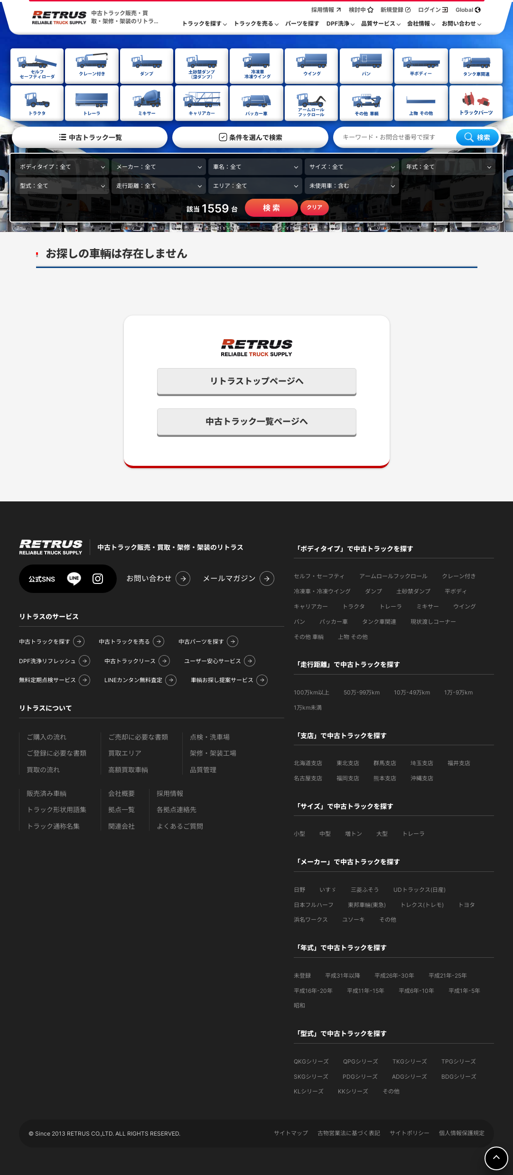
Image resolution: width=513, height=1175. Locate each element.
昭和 (299, 1004)
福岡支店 (347, 777)
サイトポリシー (409, 1132)
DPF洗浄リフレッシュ (47, 660)
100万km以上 (311, 691)
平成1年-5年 (464, 989)
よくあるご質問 (180, 825)
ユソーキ (353, 918)
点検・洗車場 (210, 736)
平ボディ (456, 590)
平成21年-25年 (448, 974)
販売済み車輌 (46, 792)
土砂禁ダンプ (413, 590)
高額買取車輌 (128, 769)
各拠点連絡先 (176, 809)
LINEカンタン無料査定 (133, 679)
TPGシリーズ (458, 1060)
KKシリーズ (353, 1090)
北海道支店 (308, 762)
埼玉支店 (421, 762)
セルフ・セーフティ (319, 575)
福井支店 (459, 762)
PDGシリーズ (360, 1075)
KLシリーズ (309, 1090)
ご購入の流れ (46, 736)
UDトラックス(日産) (419, 888)
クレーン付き (459, 575)
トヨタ (466, 903)
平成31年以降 (342, 974)
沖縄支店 (421, 777)
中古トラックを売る (124, 640)
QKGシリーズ (311, 1060)
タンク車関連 (379, 620)
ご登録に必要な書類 (56, 752)
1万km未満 (308, 706)
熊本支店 (384, 777)
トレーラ (390, 605)
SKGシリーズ (311, 1075)
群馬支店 (384, 762)
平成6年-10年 (416, 989)
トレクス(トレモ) (422, 903)
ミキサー (427, 605)
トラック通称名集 (53, 825)
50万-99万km (362, 691)
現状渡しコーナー (433, 620)
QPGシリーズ (360, 1060)
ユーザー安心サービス (212, 660)
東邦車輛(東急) (367, 903)
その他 (387, 918)
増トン (353, 832)
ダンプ (373, 590)
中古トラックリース (130, 660)
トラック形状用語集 (56, 809)
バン (299, 620)
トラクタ (353, 605)
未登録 (302, 974)
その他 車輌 (309, 635)
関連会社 (121, 825)
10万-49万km (412, 691)
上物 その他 (353, 635)
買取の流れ (43, 769)
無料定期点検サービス (47, 679)
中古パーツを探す (201, 640)
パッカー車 (333, 620)
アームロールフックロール (393, 575)
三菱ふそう (365, 888)
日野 (299, 888)
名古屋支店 (308, 777)
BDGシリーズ (458, 1075)
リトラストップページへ (257, 380)
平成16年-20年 (313, 989)
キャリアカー (311, 605)
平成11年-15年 (365, 989)
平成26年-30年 (394, 974)
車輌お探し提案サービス (222, 679)
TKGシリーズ (409, 1060)
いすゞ (327, 888)
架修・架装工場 (213, 752)
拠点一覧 (121, 809)
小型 (299, 832)
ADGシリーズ (409, 1075)
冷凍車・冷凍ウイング (322, 590)
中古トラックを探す (44, 640)
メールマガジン (229, 577)
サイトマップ (291, 1132)
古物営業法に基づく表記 (348, 1132)
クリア (314, 206)
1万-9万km (458, 691)
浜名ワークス (311, 918)
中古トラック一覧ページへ (256, 421)
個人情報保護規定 (462, 1132)
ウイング (464, 605)
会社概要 (121, 792)
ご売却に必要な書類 (138, 736)
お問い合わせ (149, 577)
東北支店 (347, 762)
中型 (325, 832)
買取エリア (124, 752)
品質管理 (203, 769)
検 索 (271, 207)
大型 (382, 832)
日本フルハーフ (314, 903)
